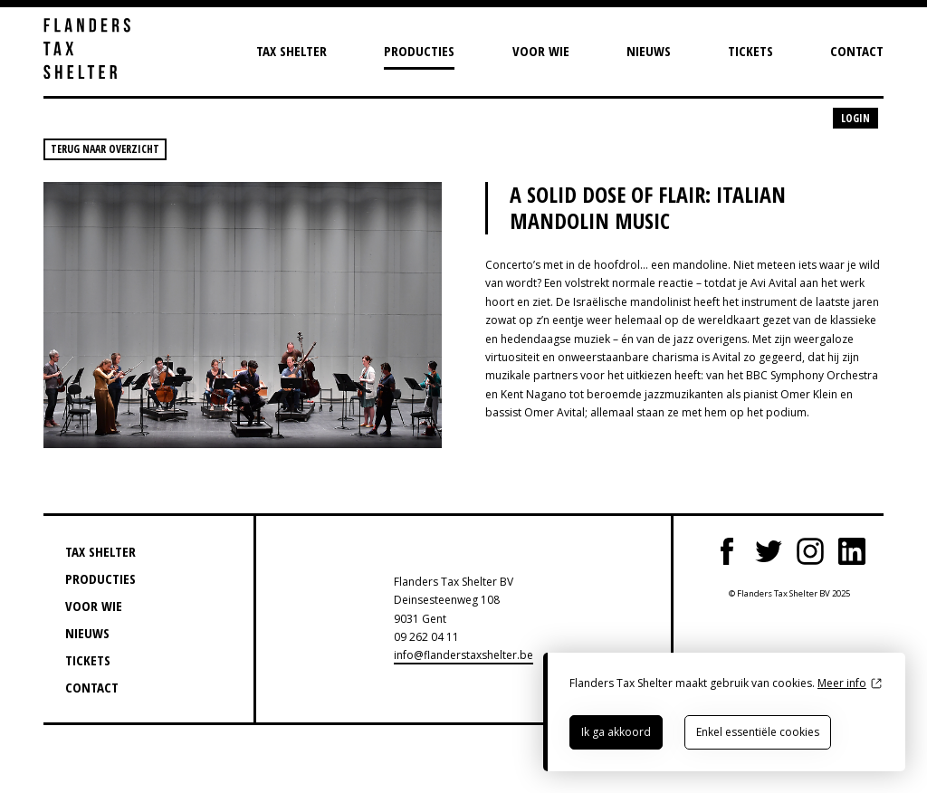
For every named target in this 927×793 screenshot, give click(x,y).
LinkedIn (851, 551)
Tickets (750, 51)
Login (855, 118)
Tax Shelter (291, 51)
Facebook (727, 551)
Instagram (810, 551)
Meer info (841, 683)
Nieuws (648, 51)
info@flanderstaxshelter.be (463, 655)
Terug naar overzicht (105, 149)
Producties (419, 51)
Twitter (768, 551)
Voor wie (540, 51)
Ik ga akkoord (616, 732)
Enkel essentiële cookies (757, 732)
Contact (857, 51)
